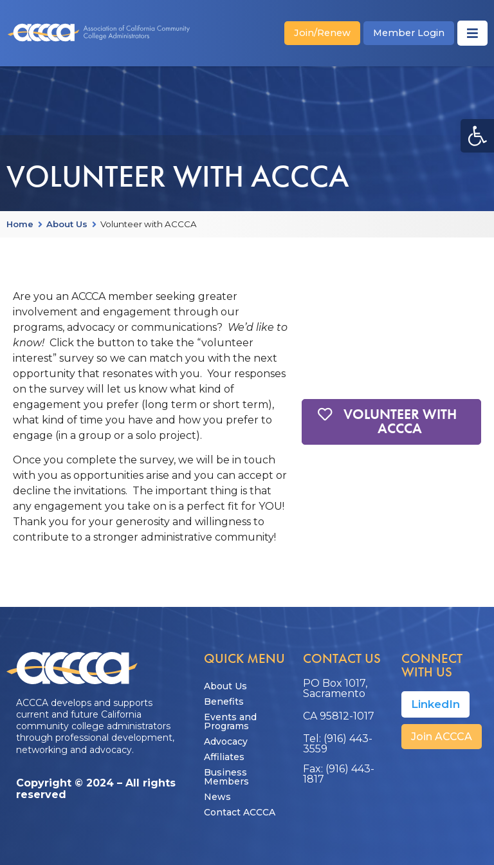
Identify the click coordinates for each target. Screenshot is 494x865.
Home (19, 224)
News (217, 797)
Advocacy (226, 741)
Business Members (226, 777)
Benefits (224, 701)
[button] (477, 136)
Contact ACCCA (239, 812)
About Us (66, 224)
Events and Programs (230, 721)
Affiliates (224, 757)
